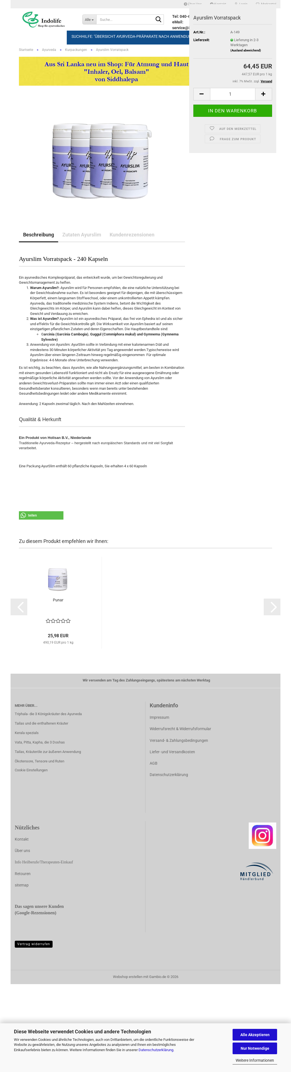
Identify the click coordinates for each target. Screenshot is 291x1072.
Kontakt (22, 839)
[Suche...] (89, 19)
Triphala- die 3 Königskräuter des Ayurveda (48, 714)
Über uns (22, 850)
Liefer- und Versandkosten (172, 752)
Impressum (159, 717)
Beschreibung (38, 235)
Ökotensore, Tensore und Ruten (39, 761)
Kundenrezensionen (132, 235)
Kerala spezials (27, 733)
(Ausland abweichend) (245, 50)
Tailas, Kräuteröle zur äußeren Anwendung (48, 752)
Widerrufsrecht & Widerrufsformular (180, 729)
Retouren (23, 873)
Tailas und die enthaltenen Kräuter (41, 723)
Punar (58, 600)
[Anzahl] (232, 94)
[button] (201, 94)
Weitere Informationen (255, 1060)
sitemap (22, 885)
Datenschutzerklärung (156, 1050)
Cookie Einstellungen (31, 770)
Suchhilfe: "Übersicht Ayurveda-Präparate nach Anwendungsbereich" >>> (145, 36)
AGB (153, 763)
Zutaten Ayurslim (81, 235)
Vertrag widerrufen (33, 944)
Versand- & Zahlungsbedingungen (179, 740)
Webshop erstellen (127, 977)
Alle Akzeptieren (255, 1035)
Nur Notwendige (255, 1048)
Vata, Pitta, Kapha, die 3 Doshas (40, 742)
